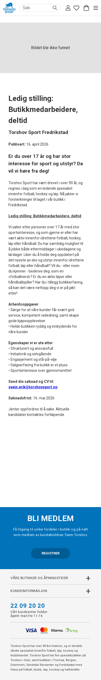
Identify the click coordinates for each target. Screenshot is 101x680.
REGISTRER (50, 553)
